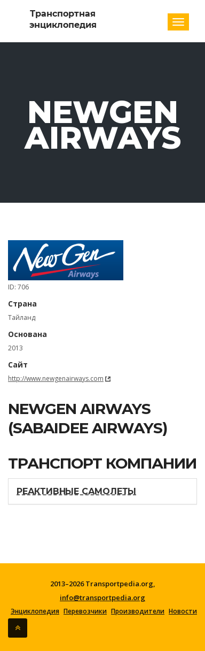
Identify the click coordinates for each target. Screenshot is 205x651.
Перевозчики (85, 611)
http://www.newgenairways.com (56, 378)
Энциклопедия (35, 611)
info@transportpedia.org (102, 597)
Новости (183, 611)
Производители (137, 611)
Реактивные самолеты (76, 491)
